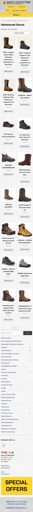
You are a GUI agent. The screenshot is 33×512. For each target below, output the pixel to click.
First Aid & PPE (6, 357)
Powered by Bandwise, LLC (16, 508)
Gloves (3, 369)
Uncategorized (6, 425)
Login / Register (20, 10)
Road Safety (5, 410)
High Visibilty (5, 382)
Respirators (5, 407)
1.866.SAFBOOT (5, 468)
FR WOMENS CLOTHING (9, 366)
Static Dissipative (7, 422)
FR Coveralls (5, 363)
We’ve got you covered (15, 4)
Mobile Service (6, 400)
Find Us (21, 7)
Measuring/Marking (7, 397)
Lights (3, 391)
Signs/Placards (6, 416)
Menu (16, 15)
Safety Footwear (16, 413)
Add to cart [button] (8, 71)
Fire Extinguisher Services (10, 354)
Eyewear (16, 347)
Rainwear (4, 404)
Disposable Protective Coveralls (12, 344)
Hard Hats (4, 375)
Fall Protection (16, 350)
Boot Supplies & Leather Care (11, 341)
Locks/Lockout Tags (8, 394)
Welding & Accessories (9, 429)
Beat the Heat (6, 338)
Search (27, 333)
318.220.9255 (5, 474)
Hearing (4, 379)
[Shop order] (23, 33)
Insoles (3, 388)
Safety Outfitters (18, 2)
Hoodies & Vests (6, 385)
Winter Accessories (8, 432)
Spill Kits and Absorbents (9, 419)
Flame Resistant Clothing (16, 359)
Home (3, 20)
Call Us (11, 7)
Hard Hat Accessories (16, 372)
